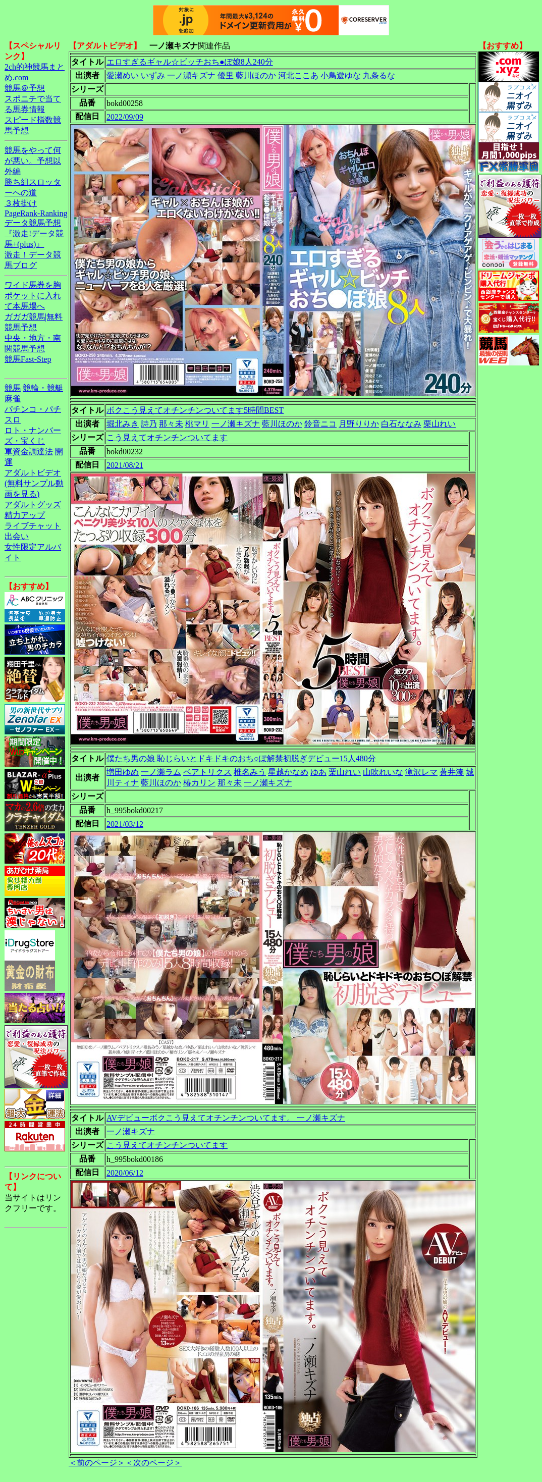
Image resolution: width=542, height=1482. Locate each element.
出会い (17, 536)
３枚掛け (21, 203)
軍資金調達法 (29, 451)
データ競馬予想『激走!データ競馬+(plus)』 (34, 233)
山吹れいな (383, 772)
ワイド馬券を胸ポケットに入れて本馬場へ (33, 295)
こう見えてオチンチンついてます (167, 437)
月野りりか (359, 423)
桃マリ (197, 423)
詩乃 (149, 423)
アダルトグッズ (33, 504)
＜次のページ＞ (153, 1462)
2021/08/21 (124, 465)
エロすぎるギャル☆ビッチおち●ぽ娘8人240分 (189, 62)
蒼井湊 (452, 772)
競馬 (13, 388)
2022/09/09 (124, 117)
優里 (226, 75)
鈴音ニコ (320, 423)
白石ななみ (401, 423)
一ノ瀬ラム (161, 772)
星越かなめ (288, 772)
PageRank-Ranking (36, 213)
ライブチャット (33, 525)
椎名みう (250, 772)
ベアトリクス (207, 772)
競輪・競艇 (43, 388)
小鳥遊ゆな (340, 75)
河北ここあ (298, 75)
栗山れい (439, 423)
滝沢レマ (421, 772)
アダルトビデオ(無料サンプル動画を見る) (34, 483)
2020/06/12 (124, 1173)
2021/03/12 (124, 824)
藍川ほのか (256, 75)
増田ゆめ (122, 772)
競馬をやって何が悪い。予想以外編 (33, 161)
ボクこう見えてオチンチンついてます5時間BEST (195, 410)
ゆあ (318, 772)
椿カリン (199, 782)
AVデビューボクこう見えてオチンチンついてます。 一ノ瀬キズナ (225, 1118)
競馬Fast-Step (28, 359)
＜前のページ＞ (97, 1462)
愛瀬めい (122, 75)
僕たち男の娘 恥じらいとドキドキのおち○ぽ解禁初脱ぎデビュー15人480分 (241, 758)
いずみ (153, 75)
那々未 (171, 423)
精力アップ (25, 515)
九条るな (379, 75)
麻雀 (13, 398)
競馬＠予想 (25, 88)
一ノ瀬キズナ (191, 75)
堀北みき (122, 423)
